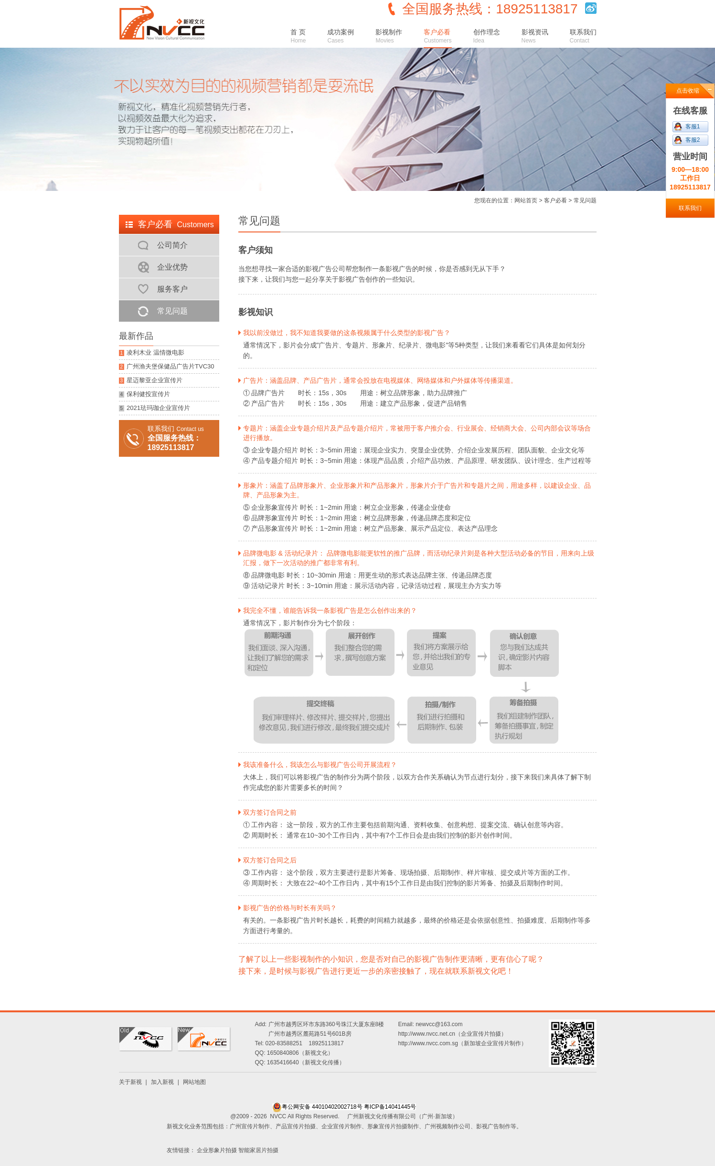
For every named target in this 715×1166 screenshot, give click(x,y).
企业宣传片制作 (341, 1126)
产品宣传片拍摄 (296, 1126)
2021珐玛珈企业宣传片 (154, 407)
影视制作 (388, 36)
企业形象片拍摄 (217, 1150)
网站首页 (525, 200)
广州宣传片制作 (250, 1126)
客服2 (692, 140)
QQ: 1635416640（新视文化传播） (300, 1062)
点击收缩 (687, 90)
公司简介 (172, 245)
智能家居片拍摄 (258, 1150)
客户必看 (437, 36)
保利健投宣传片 (145, 394)
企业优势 (172, 267)
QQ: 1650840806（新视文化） (294, 1053)
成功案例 (340, 36)
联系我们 (583, 36)
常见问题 (172, 311)
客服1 (692, 126)
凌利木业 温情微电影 (151, 352)
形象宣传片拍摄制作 (393, 1126)
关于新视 (130, 1082)
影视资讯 (535, 36)
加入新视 (162, 1082)
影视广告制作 (493, 1126)
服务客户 (172, 289)
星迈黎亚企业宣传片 (151, 380)
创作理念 (486, 36)
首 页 (298, 36)
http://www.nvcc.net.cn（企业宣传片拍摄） (452, 1033)
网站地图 (194, 1082)
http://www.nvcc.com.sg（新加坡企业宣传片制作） (462, 1043)
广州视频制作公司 (447, 1126)
